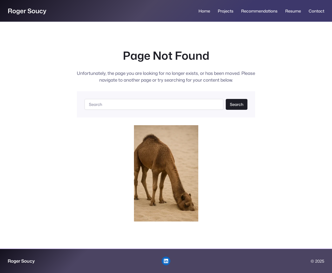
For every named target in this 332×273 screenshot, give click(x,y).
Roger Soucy (27, 10)
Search (236, 104)
